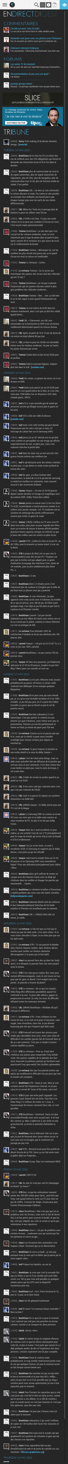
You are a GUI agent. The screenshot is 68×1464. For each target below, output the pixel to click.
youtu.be (23, 144)
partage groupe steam (21, 83)
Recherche (36, 5)
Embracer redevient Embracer (25, 48)
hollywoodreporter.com (21, 896)
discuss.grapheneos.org (33, 1452)
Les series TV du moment (23, 64)
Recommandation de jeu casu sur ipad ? (30, 73)
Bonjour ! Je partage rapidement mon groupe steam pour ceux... (36, 86)
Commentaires (21, 23)
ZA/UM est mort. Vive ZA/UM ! (25, 28)
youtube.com (37, 367)
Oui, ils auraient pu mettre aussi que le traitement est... (34, 41)
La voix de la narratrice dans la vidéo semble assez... (33, 31)
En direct (19, 14)
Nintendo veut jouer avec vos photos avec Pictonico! (36, 38)
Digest (46, 14)
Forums (13, 59)
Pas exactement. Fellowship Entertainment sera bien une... (36, 51)
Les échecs (15, 76)
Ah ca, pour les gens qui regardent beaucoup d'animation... (36, 67)
